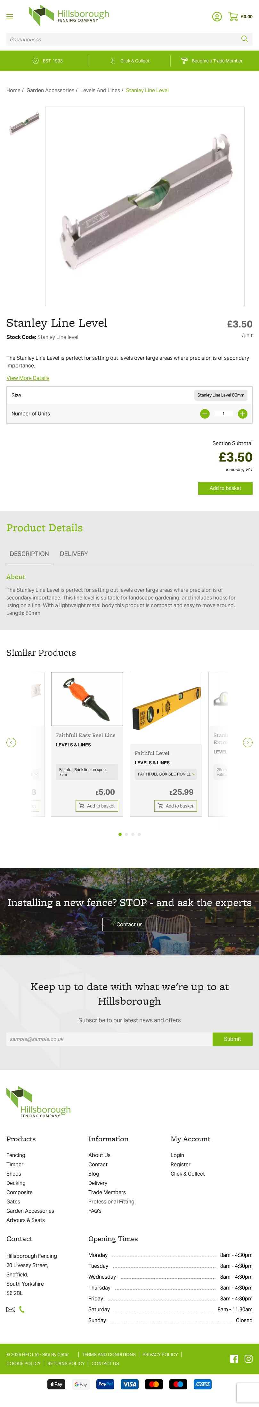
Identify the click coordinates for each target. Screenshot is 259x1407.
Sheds (13, 1173)
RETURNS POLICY (66, 1363)
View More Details (27, 378)
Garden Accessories (50, 90)
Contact (98, 1164)
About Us (99, 1155)
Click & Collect (188, 1173)
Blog (93, 1173)
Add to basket (225, 488)
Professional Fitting (111, 1201)
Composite (19, 1192)
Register (180, 1164)
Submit (232, 1039)
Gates (13, 1201)
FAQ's (94, 1211)
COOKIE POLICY (23, 1363)
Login (177, 1155)
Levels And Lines (100, 90)
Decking (16, 1183)
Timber (14, 1164)
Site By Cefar (55, 1354)
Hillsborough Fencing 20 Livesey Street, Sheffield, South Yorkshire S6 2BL (31, 1275)
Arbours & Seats (25, 1220)
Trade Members (107, 1192)
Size (16, 395)
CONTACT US (105, 1363)
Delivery (97, 1183)
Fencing (15, 1155)
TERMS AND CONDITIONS (109, 1354)
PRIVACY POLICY (160, 1354)
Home (13, 90)
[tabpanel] (87, 744)
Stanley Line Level (147, 90)
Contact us (129, 924)
